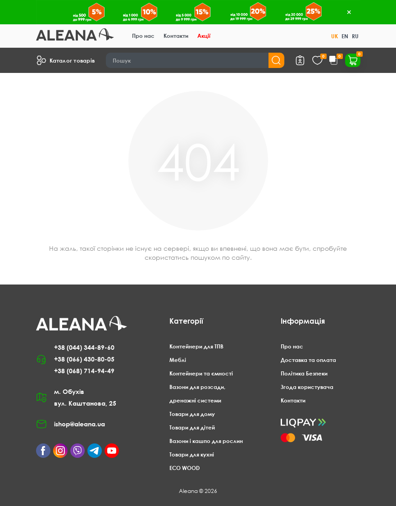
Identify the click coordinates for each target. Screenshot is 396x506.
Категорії (186, 320)
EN (344, 36)
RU (355, 36)
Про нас (143, 35)
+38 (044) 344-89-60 (84, 347)
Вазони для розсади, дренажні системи (197, 394)
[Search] (195, 60)
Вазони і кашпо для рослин (206, 441)
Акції (203, 35)
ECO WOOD (184, 468)
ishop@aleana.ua (79, 424)
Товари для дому (192, 414)
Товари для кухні (191, 454)
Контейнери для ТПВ (196, 346)
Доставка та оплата (308, 360)
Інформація (303, 320)
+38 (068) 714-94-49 (84, 371)
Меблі (177, 360)
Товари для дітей (192, 427)
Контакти (176, 35)
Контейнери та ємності (201, 373)
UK (334, 36)
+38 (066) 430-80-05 (84, 359)
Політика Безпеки (304, 373)
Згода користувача (307, 387)
